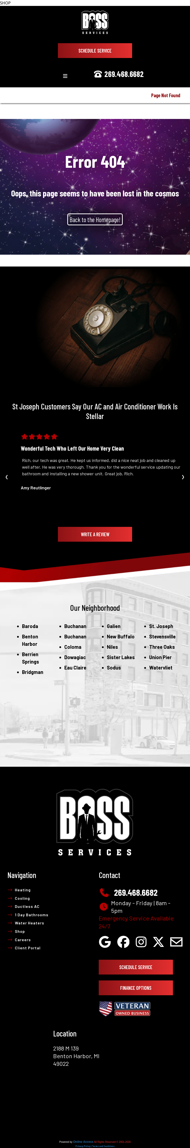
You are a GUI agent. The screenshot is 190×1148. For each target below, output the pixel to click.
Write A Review (95, 534)
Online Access (83, 1142)
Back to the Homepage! (95, 219)
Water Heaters (25, 922)
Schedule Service (95, 51)
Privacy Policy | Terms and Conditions (95, 1146)
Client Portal (24, 947)
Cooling (18, 898)
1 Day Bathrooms (27, 914)
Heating (19, 889)
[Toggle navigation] (65, 76)
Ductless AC (23, 906)
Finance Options (135, 988)
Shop (16, 931)
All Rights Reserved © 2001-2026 (112, 1142)
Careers (19, 939)
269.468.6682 (118, 73)
